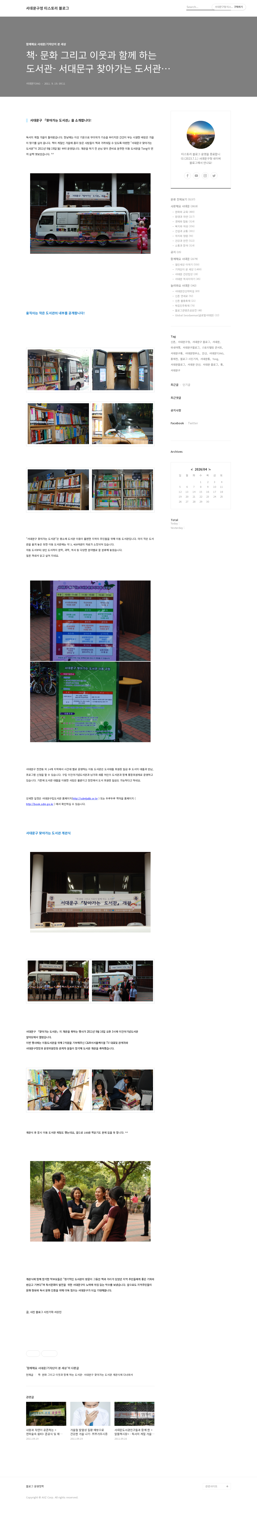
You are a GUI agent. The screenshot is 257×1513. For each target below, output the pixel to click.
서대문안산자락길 (187, 291)
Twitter (193, 423)
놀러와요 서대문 (183, 285)
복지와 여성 (185, 226)
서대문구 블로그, (201, 342)
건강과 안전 (185, 241)
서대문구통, (177, 353)
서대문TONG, (216, 353)
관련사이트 (211, 1486)
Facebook (177, 423)
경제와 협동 (185, 221)
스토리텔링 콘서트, (212, 347)
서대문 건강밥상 (186, 274)
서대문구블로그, (191, 347)
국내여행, (176, 347)
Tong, (215, 359)
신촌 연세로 (184, 296)
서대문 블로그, (211, 364)
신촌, (173, 342)
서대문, (216, 342)
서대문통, (205, 359)
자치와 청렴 (184, 236)
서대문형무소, (192, 353)
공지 (176, 252)
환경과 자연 (185, 217)
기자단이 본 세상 (188, 269)
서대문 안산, (194, 364)
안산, (205, 353)
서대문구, (176, 370)
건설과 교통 (185, 231)
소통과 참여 (185, 245)
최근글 (174, 385)
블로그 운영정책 (35, 1486)
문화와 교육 (185, 212)
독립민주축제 (185, 305)
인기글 (186, 385)
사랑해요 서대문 (184, 206)
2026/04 (201, 469)
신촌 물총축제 (185, 301)
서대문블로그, (178, 364)
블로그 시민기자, (189, 359)
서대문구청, (184, 342)
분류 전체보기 (183, 199)
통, (222, 364)
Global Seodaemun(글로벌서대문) (197, 315)
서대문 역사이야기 (187, 279)
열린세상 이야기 (187, 264)
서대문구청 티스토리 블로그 (47, 8)
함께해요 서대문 (184, 259)
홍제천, (175, 359)
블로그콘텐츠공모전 (188, 310)
